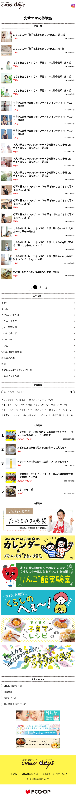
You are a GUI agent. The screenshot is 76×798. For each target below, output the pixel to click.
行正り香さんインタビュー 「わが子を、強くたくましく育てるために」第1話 (43, 216)
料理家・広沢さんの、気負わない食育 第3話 (36, 272)
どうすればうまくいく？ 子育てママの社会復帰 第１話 (42, 90)
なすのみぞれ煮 (25, 489)
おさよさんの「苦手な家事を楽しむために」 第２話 (39, 34)
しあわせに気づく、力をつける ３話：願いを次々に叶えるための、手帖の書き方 (43, 230)
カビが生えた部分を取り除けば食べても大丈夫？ (41, 447)
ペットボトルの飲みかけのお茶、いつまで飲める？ (42, 461)
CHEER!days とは (13, 686)
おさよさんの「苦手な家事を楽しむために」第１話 (38, 48)
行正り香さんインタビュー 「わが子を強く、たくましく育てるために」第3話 (43, 188)
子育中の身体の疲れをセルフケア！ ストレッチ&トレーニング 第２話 (43, 118)
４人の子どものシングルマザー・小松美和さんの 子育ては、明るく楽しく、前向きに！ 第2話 (43, 160)
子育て (16, 66)
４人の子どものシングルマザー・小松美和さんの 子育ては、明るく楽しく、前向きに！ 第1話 (43, 174)
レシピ (20, 493)
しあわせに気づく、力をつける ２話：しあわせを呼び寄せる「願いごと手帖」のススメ (43, 244)
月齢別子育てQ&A (10, 376)
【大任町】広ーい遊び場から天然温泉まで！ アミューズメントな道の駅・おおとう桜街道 (45, 434)
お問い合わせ (10, 698)
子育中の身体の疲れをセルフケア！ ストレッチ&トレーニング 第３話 (43, 104)
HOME (14, 774)
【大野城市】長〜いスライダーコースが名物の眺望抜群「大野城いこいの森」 (45, 475)
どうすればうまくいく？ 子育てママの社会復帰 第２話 (42, 76)
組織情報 (8, 692)
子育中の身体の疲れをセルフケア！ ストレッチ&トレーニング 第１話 (43, 132)
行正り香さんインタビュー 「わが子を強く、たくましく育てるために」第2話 (43, 202)
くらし (16, 38)
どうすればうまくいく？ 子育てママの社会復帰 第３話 (42, 62)
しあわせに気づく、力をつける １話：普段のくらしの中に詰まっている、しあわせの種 (43, 258)
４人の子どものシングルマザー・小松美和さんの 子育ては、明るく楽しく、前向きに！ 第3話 (43, 146)
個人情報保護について (15, 704)
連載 (3, 364)
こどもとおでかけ (24, 439)
